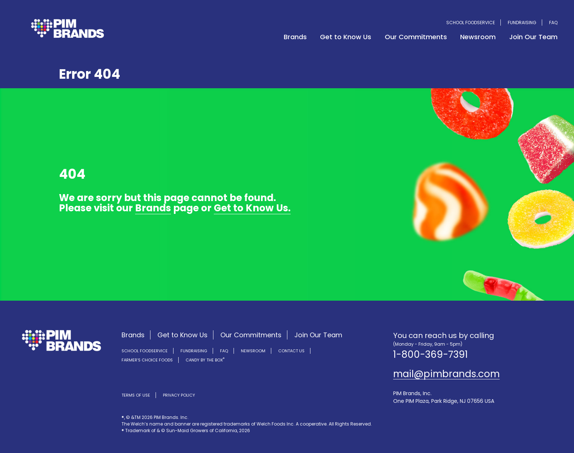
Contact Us (291, 351)
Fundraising (522, 22)
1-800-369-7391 (430, 354)
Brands (295, 36)
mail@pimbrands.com (446, 374)
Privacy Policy (179, 395)
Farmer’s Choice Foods (147, 360)
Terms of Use (136, 395)
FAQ (553, 22)
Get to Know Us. (252, 209)
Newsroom (478, 36)
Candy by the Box (205, 360)
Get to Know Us (345, 36)
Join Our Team (533, 36)
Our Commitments (416, 36)
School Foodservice (470, 22)
